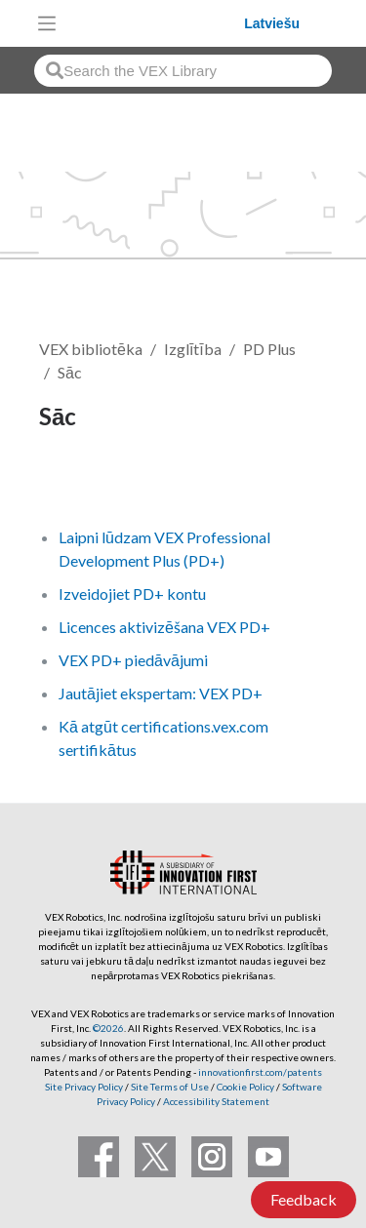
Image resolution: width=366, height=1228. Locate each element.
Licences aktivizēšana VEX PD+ (164, 626)
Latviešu (272, 23)
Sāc (70, 372)
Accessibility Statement (216, 1101)
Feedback (303, 1199)
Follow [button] (75, 482)
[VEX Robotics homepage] (155, 23)
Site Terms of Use (169, 1086)
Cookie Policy (245, 1086)
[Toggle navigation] (46, 23)
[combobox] (183, 71)
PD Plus (269, 348)
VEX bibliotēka (90, 348)
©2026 (108, 1028)
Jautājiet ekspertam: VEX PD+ (161, 693)
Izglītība (193, 348)
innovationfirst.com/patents (260, 1072)
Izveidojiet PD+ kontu (132, 593)
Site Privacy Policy (84, 1086)
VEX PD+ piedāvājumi (133, 660)
